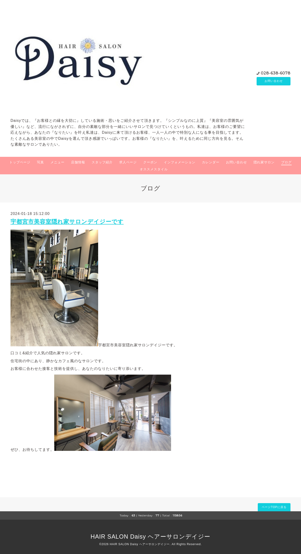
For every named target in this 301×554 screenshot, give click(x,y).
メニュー (57, 162)
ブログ (286, 162)
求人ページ (128, 162)
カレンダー (210, 162)
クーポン (150, 162)
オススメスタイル (154, 169)
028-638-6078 (275, 73)
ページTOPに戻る (274, 507)
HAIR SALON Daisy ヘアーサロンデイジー (151, 536)
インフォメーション (179, 162)
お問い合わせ (273, 81)
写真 (40, 162)
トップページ (19, 162)
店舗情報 (78, 162)
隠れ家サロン (264, 162)
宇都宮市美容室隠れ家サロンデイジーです (67, 221)
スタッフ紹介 (102, 162)
